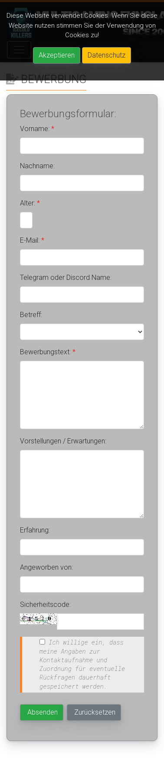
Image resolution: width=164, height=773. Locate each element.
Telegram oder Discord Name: (66, 277)
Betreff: (31, 315)
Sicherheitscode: (45, 604)
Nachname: (37, 166)
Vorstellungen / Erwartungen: (63, 441)
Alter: (30, 203)
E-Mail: (32, 240)
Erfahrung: (35, 530)
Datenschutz (106, 55)
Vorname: (37, 129)
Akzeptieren (57, 55)
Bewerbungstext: (47, 352)
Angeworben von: (46, 567)
